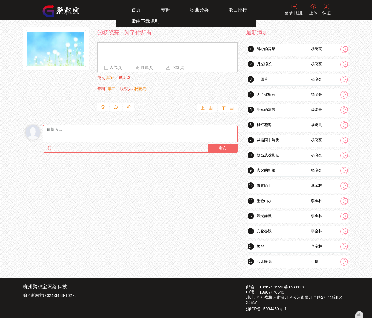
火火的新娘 (266, 170)
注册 (300, 13)
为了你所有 (266, 94)
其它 (110, 77)
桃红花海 (264, 125)
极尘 (260, 246)
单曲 (112, 88)
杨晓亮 (140, 88)
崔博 (314, 261)
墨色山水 (264, 201)
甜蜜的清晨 (266, 109)
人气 (114, 67)
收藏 (145, 67)
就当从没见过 (268, 155)
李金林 (316, 185)
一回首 (262, 79)
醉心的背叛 (266, 49)
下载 (175, 67)
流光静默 (264, 216)
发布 (223, 148)
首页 (136, 9)
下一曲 (228, 108)
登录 (288, 13)
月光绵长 (264, 64)
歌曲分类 (199, 9)
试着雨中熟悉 (268, 140)
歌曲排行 (238, 9)
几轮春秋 (264, 231)
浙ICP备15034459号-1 (266, 309)
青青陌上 (264, 185)
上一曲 (207, 108)
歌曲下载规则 (145, 21)
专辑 (165, 9)
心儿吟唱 (264, 261)
